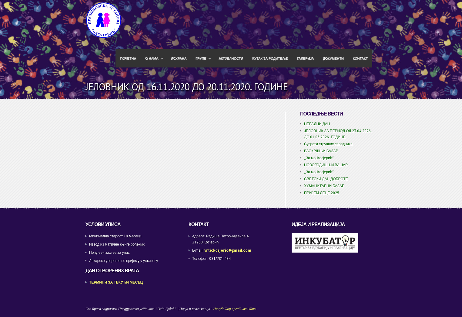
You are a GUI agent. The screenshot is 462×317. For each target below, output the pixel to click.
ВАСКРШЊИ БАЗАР (321, 151)
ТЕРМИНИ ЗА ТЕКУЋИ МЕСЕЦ (116, 282)
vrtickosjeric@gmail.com (227, 250)
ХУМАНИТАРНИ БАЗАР (324, 186)
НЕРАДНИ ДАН (317, 124)
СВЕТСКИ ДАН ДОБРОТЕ (326, 179)
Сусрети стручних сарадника (328, 144)
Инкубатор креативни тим (234, 309)
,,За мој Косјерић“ (318, 158)
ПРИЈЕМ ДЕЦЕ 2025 (321, 193)
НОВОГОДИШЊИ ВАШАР (326, 165)
